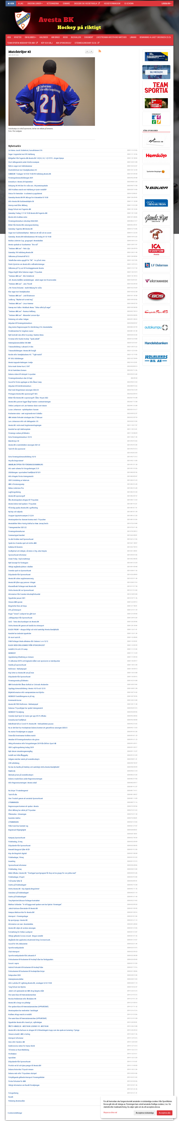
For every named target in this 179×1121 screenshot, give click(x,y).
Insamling (11, 861)
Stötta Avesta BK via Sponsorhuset (21, 590)
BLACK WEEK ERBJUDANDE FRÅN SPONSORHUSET (26, 645)
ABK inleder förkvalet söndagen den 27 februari (25, 417)
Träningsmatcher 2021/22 (17, 527)
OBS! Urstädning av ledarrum (18, 480)
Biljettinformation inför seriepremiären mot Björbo (26, 692)
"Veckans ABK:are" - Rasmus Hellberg (21, 311)
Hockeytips (12, 1054)
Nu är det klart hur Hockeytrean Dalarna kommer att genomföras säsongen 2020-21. (38, 728)
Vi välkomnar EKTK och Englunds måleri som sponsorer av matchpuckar (34, 661)
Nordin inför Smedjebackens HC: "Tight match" (25, 355)
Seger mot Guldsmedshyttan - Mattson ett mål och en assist (29, 233)
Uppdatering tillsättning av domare (21, 657)
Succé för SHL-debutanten (17, 944)
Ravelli (10, 1097)
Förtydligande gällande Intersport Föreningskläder (26, 1077)
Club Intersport (13, 952)
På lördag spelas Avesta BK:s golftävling (23, 508)
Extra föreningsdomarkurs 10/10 (20, 437)
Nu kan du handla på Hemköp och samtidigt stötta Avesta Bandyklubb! (33, 767)
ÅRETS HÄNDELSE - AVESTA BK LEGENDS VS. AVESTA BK (28, 1026)
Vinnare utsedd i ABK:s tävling (19, 1034)
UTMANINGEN (13, 802)
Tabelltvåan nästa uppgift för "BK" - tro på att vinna (26, 260)
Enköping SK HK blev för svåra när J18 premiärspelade (28, 186)
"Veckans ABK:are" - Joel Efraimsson (21, 296)
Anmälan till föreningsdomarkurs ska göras (23, 739)
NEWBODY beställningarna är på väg (21, 696)
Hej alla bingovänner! (15, 461)
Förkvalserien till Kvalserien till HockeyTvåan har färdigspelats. (31, 959)
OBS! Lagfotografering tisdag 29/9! (21, 747)
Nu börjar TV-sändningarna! (18, 791)
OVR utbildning (13, 763)
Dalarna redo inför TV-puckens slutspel (22, 1073)
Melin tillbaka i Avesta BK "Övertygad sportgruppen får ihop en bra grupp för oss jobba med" (42, 873)
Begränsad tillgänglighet (17, 830)
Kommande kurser (14, 700)
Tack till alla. (12, 794)
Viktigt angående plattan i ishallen (20, 567)
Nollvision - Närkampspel (17, 669)
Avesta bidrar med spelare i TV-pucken (22, 504)
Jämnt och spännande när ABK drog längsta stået (26, 991)
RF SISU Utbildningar (15, 358)
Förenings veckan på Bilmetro (19, 433)
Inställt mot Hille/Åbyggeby (18, 755)
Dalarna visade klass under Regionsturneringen (25, 779)
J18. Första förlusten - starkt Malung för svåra (25, 288)
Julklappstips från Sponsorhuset (20, 618)
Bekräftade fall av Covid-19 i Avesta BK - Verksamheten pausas (30, 724)
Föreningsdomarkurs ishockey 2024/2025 (23, 221)
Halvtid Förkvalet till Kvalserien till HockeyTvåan (25, 967)
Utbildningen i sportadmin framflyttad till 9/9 (24, 472)
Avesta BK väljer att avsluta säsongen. (22, 928)
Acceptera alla (164, 1113)
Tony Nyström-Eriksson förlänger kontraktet (24, 900)
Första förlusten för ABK (17, 1081)
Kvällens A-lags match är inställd (20, 1014)
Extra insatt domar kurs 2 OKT (19, 366)
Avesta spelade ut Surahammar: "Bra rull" (23, 245)
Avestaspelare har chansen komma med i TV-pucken (27, 519)
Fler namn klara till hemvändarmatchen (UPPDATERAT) (27, 1018)
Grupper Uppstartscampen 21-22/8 (20, 516)
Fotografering (13, 1093)
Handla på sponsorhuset (17, 665)
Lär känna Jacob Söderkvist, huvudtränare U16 (25, 150)
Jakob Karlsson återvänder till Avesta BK (23, 908)
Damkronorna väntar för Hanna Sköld (21, 1046)
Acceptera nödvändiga (145, 1113)
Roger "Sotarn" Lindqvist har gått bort (22, 614)
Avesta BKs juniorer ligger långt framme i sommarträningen (29, 402)
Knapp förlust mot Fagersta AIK (19, 209)
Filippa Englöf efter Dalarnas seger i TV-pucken (25, 272)
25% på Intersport (14, 610)
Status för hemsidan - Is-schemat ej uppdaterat (25, 193)
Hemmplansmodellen (15, 979)
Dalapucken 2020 (14, 975)
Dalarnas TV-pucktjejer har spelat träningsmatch (25, 708)
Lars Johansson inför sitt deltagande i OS (23, 421)
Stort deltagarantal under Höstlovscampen (23, 162)
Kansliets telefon (14, 818)
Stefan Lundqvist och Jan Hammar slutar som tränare (27, 406)
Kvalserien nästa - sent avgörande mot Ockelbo (25, 413)
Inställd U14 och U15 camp (18, 649)
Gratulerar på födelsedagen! (18, 893)
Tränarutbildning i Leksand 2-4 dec (20, 347)
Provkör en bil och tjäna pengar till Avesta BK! (24, 1065)
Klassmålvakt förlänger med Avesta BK (22, 586)
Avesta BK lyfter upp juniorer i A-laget (21, 582)
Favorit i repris (13, 963)
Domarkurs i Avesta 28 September (20, 182)
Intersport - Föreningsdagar (18, 916)
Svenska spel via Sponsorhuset (19, 571)
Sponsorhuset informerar (17, 555)
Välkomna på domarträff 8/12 (18, 256)
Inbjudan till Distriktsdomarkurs (19, 386)
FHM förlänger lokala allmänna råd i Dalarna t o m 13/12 (28, 641)
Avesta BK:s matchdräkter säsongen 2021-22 (24, 445)
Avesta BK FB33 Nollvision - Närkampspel (23, 704)
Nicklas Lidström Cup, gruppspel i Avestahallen (25, 241)
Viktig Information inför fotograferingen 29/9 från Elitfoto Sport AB (32, 743)
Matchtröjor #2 (19, 51)
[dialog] (138, 1107)
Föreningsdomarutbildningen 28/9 (20, 178)
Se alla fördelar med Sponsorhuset (20, 539)
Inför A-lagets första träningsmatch (20, 476)
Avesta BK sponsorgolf (16, 496)
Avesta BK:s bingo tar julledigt (19, 1003)
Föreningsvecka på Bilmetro (18, 681)
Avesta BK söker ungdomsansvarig (21, 578)
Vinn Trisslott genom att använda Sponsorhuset (25, 798)
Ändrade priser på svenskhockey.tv (20, 775)
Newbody (11, 771)
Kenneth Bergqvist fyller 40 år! (19, 849)
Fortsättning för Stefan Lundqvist (20, 932)
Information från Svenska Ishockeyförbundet (24, 594)
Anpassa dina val (110, 1112)
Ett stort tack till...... (15, 637)
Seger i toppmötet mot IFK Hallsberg (21, 154)
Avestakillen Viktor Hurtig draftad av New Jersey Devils (28, 523)
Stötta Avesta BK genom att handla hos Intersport (26, 626)
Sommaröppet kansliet (16, 535)
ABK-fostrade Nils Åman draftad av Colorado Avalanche (28, 684)
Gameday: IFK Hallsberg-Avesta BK (20, 252)
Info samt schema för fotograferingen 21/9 (23, 468)
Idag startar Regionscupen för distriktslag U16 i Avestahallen (30, 327)
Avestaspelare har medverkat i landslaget (23, 1010)
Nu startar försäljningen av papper (20, 732)
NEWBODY (12, 653)
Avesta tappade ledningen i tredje (20, 362)
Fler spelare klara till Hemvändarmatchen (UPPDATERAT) (28, 1007)
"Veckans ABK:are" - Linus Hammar (20, 303)
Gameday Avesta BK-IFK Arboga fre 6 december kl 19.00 (28, 197)
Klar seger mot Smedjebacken (19, 292)
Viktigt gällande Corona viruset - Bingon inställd (25, 936)
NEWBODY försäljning (16, 712)
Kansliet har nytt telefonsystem (19, 429)
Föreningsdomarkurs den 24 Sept (20, 378)
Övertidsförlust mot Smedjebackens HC (22, 170)
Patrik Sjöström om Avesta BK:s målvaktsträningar (26, 264)
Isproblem (12, 1058)
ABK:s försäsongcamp (16, 484)
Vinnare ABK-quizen (15, 602)
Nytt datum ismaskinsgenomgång (20, 751)
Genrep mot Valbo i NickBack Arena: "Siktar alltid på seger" (29, 307)
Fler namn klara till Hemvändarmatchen (22, 995)
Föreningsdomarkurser (16, 531)
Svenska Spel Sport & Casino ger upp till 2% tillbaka (27, 716)
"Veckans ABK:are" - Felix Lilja (19, 248)
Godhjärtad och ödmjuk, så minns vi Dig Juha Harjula (27, 551)
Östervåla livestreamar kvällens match (22, 736)
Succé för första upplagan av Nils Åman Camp (25, 382)
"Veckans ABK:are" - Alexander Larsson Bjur (24, 315)
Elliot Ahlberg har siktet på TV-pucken (22, 810)
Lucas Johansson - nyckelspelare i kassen (23, 410)
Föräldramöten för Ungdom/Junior (20, 331)
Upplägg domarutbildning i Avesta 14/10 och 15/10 (26, 688)
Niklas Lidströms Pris (16, 488)
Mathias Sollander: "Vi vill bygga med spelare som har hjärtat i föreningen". (35, 904)
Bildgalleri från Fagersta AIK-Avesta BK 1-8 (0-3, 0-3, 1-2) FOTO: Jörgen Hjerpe (36, 158)
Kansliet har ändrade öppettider (19, 633)
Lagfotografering (14, 492)
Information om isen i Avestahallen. (20, 924)
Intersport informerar (15, 1038)
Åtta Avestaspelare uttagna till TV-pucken (23, 500)
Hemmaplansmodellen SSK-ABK (19, 343)
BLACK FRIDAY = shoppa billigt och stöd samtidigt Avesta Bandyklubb (33, 629)
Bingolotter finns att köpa (17, 606)
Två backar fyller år (15, 881)
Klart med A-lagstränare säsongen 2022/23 (23, 390)
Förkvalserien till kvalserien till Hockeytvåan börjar (26, 971)
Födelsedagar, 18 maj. (16, 857)
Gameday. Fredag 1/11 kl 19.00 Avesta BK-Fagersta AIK (27, 213)
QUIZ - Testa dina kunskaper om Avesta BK (23, 622)
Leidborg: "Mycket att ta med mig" (20, 300)
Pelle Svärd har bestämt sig (18, 826)
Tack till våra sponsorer (16, 449)
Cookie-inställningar (15, 1113)
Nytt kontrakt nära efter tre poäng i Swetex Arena (25, 335)
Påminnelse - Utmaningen (17, 814)
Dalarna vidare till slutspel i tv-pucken (22, 374)
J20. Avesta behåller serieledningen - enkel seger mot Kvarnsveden (32, 280)
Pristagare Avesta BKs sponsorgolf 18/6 (22, 394)
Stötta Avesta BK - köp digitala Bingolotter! (23, 889)
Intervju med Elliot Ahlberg (17, 205)
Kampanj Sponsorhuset (16, 838)
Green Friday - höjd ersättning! (19, 559)
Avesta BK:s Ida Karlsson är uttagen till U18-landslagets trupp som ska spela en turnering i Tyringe (43, 1030)
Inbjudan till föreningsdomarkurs (20, 323)
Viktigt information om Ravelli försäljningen (23, 1085)
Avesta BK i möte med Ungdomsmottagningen (24, 425)
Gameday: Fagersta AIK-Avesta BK (20, 229)
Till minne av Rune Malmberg (18, 1050)
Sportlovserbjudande (16, 948)
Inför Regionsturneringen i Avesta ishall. (22, 783)
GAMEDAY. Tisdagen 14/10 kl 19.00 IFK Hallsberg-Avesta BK (29, 174)
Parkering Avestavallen (16, 1101)
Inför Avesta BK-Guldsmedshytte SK (21, 201)
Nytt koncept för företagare (18, 563)
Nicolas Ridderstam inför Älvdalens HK (22, 999)
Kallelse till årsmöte (15, 547)
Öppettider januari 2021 (16, 598)
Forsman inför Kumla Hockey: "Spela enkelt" (24, 339)
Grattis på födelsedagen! (17, 885)
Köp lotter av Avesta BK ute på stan (21, 673)
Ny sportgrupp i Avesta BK (18, 920)
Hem (11, 3)
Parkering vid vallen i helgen (18, 319)
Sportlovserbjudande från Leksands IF (22, 955)
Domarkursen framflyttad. (17, 720)
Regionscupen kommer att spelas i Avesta (23, 806)
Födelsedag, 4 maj (15, 869)
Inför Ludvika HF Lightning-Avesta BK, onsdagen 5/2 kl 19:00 (30, 983)
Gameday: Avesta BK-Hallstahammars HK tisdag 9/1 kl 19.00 (29, 237)
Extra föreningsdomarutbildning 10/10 (22, 457)
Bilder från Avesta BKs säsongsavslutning (23, 225)
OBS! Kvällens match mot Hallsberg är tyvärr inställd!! (27, 190)
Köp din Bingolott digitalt (17, 853)
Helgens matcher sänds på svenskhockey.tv (24, 759)
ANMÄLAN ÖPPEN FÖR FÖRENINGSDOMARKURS (25, 464)
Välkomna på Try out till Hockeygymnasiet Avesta (26, 268)
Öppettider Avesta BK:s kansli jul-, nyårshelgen (25, 1022)
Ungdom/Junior (35, 3)
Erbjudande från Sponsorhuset (19, 574)
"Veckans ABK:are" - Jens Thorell (20, 284)
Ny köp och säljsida (15, 512)
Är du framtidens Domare (17, 370)
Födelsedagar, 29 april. (16, 877)
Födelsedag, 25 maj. (15, 842)
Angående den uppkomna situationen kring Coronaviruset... (29, 940)
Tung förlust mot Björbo (17, 987)
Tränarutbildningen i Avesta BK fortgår (22, 351)
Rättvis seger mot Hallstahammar (20, 166)
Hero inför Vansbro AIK (16, 1042)
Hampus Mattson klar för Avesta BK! (21, 912)
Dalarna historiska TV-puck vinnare (20, 1069)
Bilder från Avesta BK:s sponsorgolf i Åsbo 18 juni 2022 (28, 398)
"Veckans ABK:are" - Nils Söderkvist (21, 276)
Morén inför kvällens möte (17, 217)
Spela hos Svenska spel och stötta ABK (22, 543)
